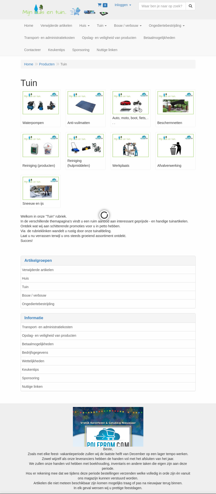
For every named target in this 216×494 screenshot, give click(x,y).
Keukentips (30, 369)
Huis (25, 278)
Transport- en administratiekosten (47, 327)
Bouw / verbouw (34, 295)
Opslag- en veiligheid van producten (49, 335)
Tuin (25, 287)
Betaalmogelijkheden (38, 344)
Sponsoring (30, 378)
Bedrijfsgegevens (35, 352)
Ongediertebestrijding (38, 304)
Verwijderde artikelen (38, 270)
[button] (123, 5)
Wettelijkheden (33, 361)
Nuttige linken (32, 386)
